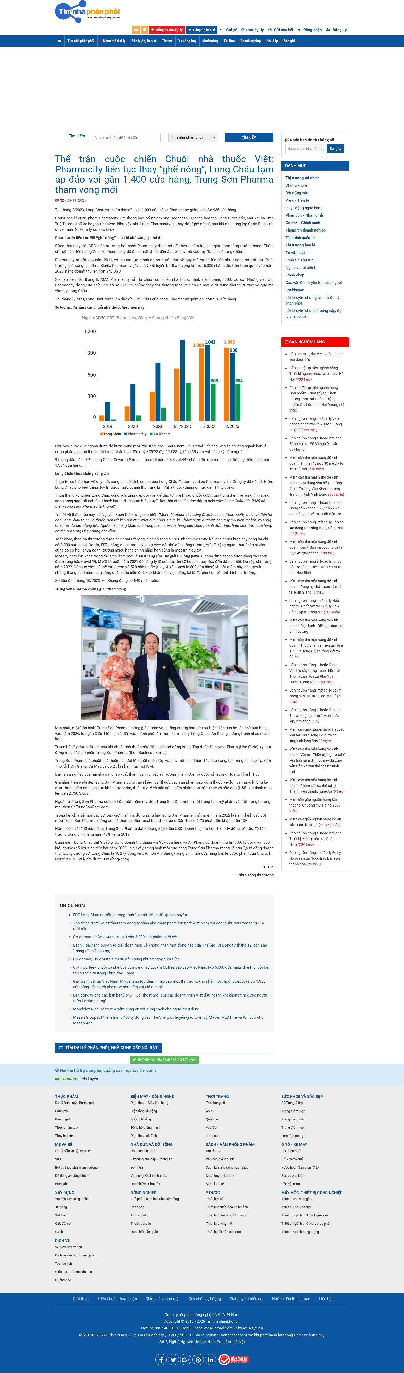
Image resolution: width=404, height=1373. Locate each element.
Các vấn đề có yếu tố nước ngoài (313, 282)
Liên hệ (325, 1298)
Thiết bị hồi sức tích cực (223, 1232)
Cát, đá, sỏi (63, 1224)
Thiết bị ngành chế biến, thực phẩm (306, 1224)
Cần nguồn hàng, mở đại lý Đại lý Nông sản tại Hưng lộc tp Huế (315, 696)
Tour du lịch (63, 1263)
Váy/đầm (212, 1127)
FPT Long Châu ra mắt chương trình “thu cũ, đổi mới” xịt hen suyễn (130, 914)
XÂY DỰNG (64, 1192)
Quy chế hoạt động (205, 1298)
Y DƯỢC (213, 1192)
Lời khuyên (294, 290)
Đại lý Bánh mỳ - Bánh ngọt (74, 1103)
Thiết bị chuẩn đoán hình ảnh (227, 1207)
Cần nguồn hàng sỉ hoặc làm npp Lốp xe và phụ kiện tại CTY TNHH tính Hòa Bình (315, 567)
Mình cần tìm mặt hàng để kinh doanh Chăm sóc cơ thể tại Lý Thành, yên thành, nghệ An (317, 785)
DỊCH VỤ (62, 1240)
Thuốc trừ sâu (141, 1224)
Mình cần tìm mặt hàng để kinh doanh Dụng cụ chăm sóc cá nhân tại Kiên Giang (316, 586)
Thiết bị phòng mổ (219, 1224)
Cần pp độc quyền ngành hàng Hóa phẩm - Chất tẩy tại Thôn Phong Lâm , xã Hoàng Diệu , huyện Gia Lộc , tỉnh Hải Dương (316, 398)
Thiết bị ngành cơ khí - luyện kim (304, 1215)
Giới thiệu (81, 1298)
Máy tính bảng (141, 1119)
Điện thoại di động (144, 1111)
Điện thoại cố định (144, 1136)
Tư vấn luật (295, 252)
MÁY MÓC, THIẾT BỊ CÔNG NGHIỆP (312, 1192)
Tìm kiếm (77, 136)
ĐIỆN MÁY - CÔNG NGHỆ (152, 1096)
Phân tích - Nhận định (304, 215)
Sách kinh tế (215, 1184)
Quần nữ (212, 1119)
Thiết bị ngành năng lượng (300, 1232)
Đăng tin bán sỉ (201, 30)
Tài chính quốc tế (300, 237)
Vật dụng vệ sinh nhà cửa (149, 1176)
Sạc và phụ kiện (292, 1176)
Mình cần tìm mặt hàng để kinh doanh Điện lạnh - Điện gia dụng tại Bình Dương (316, 626)
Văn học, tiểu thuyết (220, 1159)
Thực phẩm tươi (66, 1127)
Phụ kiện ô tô (290, 1151)
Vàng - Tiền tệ (297, 200)
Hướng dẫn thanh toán (291, 1298)
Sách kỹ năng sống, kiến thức (227, 1167)
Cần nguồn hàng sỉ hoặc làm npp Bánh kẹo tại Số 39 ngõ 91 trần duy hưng (315, 443)
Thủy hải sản (64, 1136)
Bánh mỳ (61, 1111)
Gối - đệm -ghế (292, 1159)
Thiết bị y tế (214, 1199)
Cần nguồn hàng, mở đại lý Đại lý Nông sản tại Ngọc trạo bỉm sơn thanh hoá (315, 858)
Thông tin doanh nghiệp (305, 230)
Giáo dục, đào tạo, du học (73, 1272)
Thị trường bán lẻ (300, 245)
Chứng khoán (296, 185)
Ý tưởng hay (187, 41)
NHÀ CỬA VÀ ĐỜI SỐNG (152, 1144)
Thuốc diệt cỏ (140, 1215)
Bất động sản (296, 193)
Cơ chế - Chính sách (302, 222)
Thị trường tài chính (302, 178)
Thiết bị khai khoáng (296, 1207)
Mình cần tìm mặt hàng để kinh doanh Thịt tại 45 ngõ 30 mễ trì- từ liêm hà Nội (316, 463)
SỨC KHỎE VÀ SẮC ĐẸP (302, 1096)
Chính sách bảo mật (163, 1298)
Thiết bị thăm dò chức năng (226, 1215)
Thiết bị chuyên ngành (297, 1199)
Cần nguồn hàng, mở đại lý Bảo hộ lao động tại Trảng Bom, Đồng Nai (316, 528)
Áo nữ (210, 1111)
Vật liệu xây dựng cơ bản (72, 1199)
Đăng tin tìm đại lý (167, 30)
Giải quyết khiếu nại (246, 1298)
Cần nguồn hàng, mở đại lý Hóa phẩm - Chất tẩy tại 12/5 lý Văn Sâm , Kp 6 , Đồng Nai (314, 606)
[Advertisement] (202, 85)
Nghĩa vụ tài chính (300, 267)
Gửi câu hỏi (280, 30)
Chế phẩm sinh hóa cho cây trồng (155, 1199)
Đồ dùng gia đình (143, 1151)
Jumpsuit (213, 1136)
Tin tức (167, 41)
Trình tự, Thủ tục (299, 260)
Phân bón (137, 1207)
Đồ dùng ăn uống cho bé (72, 1176)
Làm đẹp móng (292, 1136)
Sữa (58, 1159)
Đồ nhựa (137, 1167)
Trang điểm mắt (293, 1119)
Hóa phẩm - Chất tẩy (145, 1184)
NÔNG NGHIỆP (143, 1192)
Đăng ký (336, 30)
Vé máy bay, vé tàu (68, 1247)
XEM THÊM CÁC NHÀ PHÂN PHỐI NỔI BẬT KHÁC (164, 1060)
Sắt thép (61, 1215)
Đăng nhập (310, 30)
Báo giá (289, 41)
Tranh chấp (294, 275)
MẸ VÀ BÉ (63, 1144)
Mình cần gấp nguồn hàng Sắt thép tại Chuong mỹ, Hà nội (315, 805)
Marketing (210, 41)
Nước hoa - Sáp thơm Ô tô (300, 1167)
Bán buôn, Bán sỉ (143, 41)
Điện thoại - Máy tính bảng (149, 1103)
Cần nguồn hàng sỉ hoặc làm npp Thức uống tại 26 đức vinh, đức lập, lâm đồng (315, 715)
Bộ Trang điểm (292, 1103)
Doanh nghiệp (250, 41)
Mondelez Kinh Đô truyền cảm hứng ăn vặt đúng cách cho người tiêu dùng (136, 1009)
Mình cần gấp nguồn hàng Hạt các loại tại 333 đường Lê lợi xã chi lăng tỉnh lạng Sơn (316, 735)
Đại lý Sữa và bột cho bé (72, 1151)
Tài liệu (229, 41)
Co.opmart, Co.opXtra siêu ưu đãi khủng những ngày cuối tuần (126, 959)
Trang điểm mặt (293, 1111)
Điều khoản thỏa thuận (117, 1298)
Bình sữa (61, 1184)
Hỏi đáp (272, 41)
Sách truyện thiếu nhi (221, 1176)
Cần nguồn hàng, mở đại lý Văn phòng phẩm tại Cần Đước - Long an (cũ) (315, 424)
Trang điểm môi (292, 1127)
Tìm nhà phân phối (81, 41)
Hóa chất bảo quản (144, 1232)
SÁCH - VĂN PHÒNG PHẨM (230, 1144)
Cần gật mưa (290, 1184)
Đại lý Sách (214, 1151)
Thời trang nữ (215, 1103)
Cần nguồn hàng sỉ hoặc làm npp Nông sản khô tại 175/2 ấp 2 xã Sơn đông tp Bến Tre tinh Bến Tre (315, 508)
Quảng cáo (63, 1280)
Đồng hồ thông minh (145, 1127)
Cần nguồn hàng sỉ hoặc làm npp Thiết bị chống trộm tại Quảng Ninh (315, 838)
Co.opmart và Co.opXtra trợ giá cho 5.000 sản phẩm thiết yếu (125, 937)
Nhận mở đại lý (113, 41)
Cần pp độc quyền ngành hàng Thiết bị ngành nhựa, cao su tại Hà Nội (316, 373)
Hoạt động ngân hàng (303, 207)
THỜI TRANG (217, 1096)
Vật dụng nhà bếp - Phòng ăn (151, 1159)
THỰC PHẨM (66, 1096)
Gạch (59, 1232)
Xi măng (61, 1207)
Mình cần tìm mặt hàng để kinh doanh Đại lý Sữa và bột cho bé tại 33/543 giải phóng (316, 547)
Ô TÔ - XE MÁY (294, 1144)
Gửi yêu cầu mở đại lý (242, 30)
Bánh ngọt (62, 1119)
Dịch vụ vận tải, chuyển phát (75, 1255)
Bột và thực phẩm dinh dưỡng (76, 1167)
